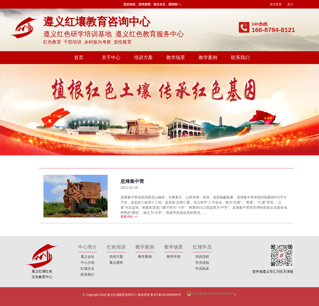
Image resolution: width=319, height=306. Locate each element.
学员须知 (202, 262)
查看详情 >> (129, 216)
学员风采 (202, 268)
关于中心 (111, 57)
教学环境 (173, 256)
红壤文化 (87, 268)
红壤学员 (202, 247)
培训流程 (202, 256)
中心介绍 (87, 262)
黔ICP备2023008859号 (166, 294)
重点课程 (116, 262)
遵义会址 (87, 256)
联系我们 (240, 57)
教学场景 (175, 57)
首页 (78, 57)
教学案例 (208, 57)
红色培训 (116, 247)
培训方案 (143, 57)
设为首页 (276, 4)
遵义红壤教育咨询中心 (122, 294)
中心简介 (87, 247)
